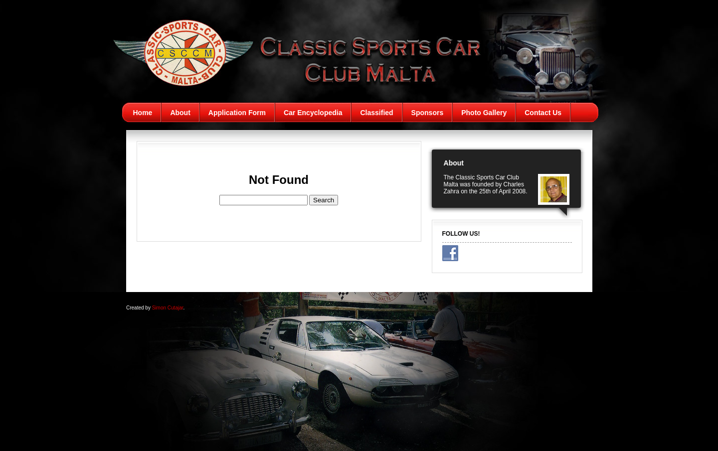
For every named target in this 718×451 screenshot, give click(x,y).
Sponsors (427, 113)
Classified (376, 113)
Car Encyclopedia (313, 113)
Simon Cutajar (167, 307)
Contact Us (543, 113)
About (180, 113)
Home (143, 113)
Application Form (237, 113)
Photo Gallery (484, 113)
